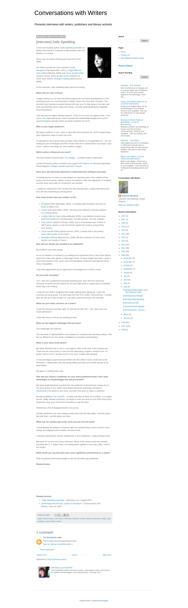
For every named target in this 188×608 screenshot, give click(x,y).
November (128, 262)
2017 (123, 234)
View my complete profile (128, 205)
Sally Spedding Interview (53, 500)
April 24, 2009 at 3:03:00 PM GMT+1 (58, 544)
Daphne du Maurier (91, 163)
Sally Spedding (67, 48)
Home (74, 555)
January (127, 318)
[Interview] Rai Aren (131, 303)
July (125, 276)
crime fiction (59, 518)
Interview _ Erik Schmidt (130, 85)
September (128, 269)
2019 (123, 227)
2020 (123, 223)
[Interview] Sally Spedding (133, 299)
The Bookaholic (50, 537)
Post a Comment (47, 550)
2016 (123, 237)
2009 (123, 255)
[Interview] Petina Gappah (133, 306)
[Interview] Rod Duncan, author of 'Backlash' (62, 503)
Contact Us (125, 55)
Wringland (40, 70)
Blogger (105, 601)
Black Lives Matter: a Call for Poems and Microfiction (132, 158)
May (125, 283)
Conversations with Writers (70, 12)
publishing (96, 518)
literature (75, 518)
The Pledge (70, 158)
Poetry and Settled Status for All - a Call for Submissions (134, 103)
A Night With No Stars (51, 216)
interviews (68, 518)
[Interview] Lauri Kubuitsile (61, 568)
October (127, 265)
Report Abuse (125, 65)
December (128, 258)
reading (103, 518)
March (126, 314)
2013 (123, 241)
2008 (123, 322)
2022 (123, 216)
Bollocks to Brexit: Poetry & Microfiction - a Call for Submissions (132, 122)
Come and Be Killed (75, 73)
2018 (123, 230)
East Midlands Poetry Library (132, 58)
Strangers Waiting (62, 79)
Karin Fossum (76, 166)
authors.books (48, 518)
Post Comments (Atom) (56, 559)
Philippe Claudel (58, 166)
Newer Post (41, 555)
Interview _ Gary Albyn (130, 140)
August (126, 273)
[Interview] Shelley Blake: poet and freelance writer (135, 291)
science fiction (50, 521)
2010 (123, 251)
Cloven (44, 210)
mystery (89, 518)
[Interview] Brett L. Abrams (134, 310)
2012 (123, 244)
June (125, 280)
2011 (123, 248)
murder (82, 518)
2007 (123, 326)
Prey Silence (47, 222)
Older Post (107, 555)
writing (58, 521)
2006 (123, 330)
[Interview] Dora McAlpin (133, 296)
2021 (123, 219)
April (125, 287)
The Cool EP (58, 396)
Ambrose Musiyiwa (130, 196)
